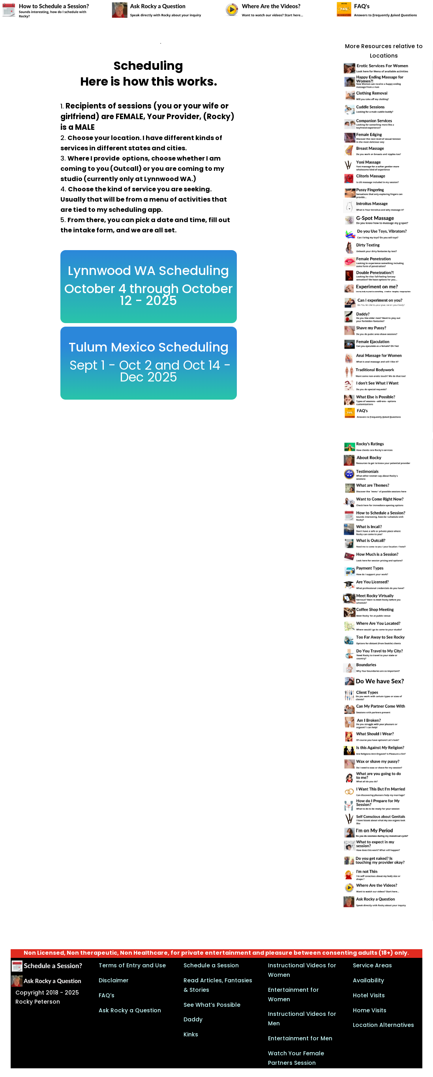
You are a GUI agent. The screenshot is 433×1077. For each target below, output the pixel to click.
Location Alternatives (383, 1025)
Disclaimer (114, 980)
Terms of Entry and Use (132, 965)
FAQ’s (106, 995)
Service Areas (372, 965)
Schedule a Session (211, 965)
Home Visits (369, 1010)
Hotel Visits (369, 995)
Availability (368, 980)
